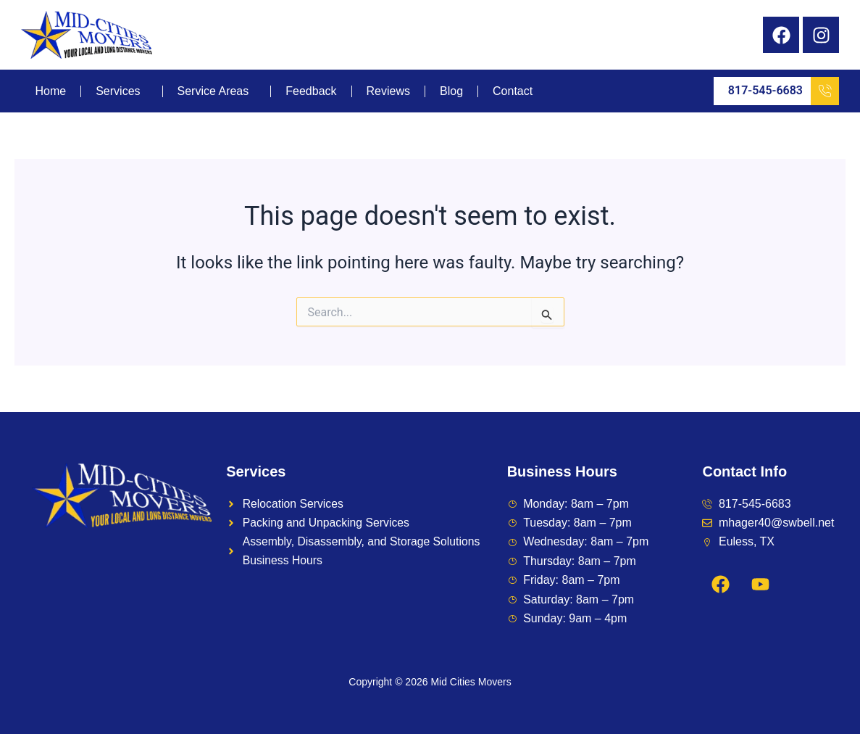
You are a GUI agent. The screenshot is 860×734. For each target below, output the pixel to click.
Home (51, 91)
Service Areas (213, 91)
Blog (451, 91)
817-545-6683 (783, 91)
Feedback (310, 91)
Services (118, 91)
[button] (121, 91)
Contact (513, 91)
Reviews (388, 91)
